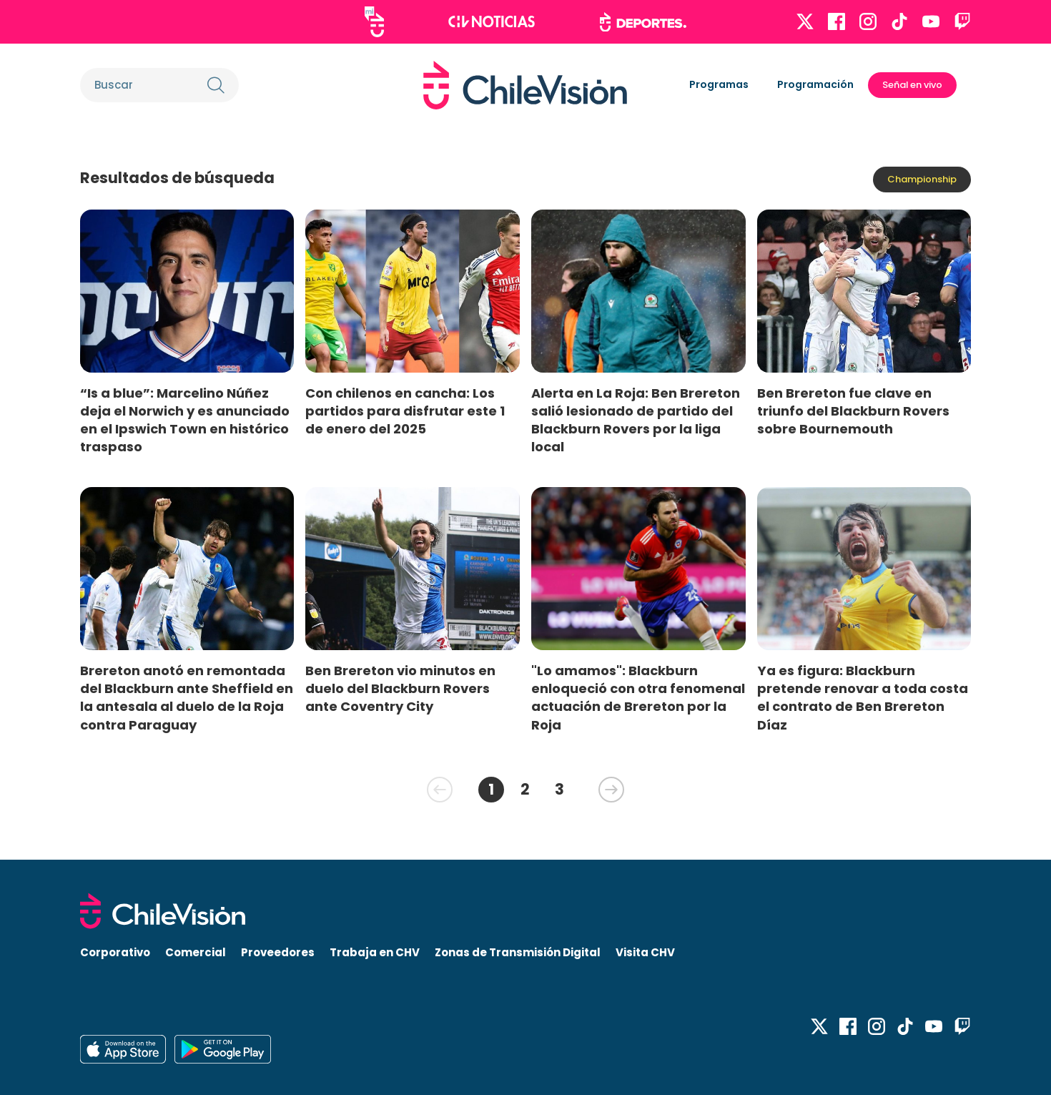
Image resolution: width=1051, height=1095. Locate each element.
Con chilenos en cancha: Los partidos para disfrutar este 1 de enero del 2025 (405, 411)
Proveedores (278, 952)
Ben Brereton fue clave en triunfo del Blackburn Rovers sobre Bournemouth (853, 411)
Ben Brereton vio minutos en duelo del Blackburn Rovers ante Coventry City (400, 688)
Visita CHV (645, 952)
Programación (815, 84)
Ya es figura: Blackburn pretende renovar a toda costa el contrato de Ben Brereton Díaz (862, 697)
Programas (719, 84)
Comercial (195, 952)
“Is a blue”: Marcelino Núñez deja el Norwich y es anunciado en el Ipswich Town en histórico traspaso (185, 420)
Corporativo (115, 952)
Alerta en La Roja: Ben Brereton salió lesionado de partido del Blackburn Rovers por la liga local (635, 420)
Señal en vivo (912, 85)
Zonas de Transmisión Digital (518, 952)
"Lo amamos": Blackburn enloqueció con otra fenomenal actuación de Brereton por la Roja (638, 697)
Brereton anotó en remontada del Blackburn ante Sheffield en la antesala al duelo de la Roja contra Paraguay (186, 697)
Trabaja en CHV (375, 952)
